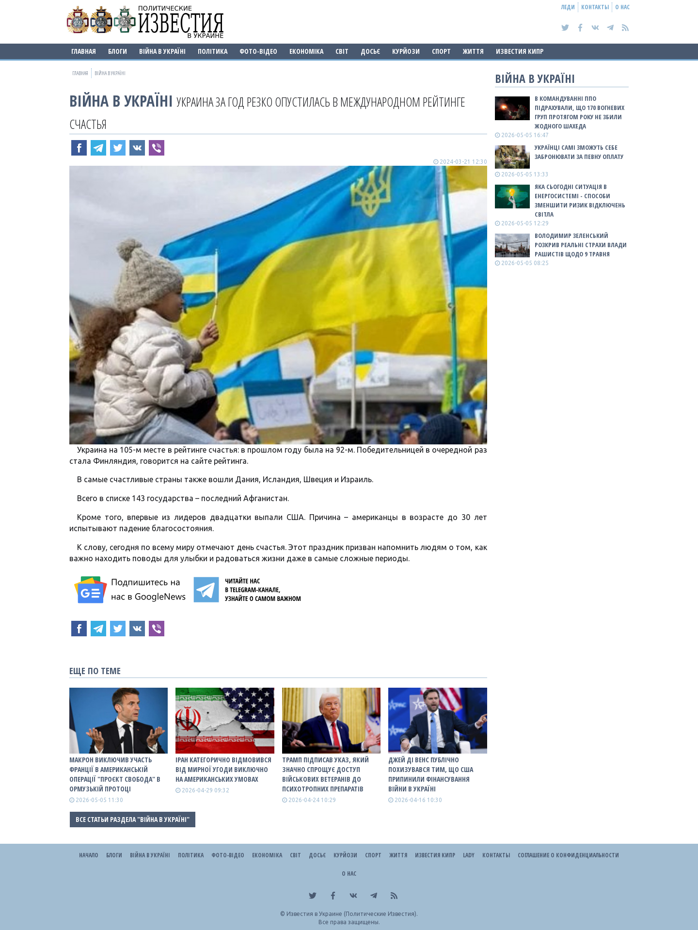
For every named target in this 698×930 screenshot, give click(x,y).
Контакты (595, 7)
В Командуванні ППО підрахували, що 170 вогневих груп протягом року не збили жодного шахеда (579, 112)
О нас (622, 7)
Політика (212, 51)
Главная (83, 51)
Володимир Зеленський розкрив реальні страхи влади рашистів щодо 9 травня (581, 244)
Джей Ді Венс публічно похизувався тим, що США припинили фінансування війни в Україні (430, 774)
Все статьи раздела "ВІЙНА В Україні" (133, 819)
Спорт (441, 51)
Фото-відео (258, 51)
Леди (568, 7)
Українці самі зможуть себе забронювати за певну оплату (579, 152)
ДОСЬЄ (370, 51)
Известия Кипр (519, 51)
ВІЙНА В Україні (162, 51)
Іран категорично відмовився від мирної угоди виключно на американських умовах (223, 769)
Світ (342, 51)
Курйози (406, 51)
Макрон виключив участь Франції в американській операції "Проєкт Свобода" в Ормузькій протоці (114, 774)
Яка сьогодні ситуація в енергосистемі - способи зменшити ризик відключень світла (580, 200)
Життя (473, 51)
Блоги (117, 51)
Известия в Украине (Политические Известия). (352, 914)
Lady (469, 855)
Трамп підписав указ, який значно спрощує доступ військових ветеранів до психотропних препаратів (325, 774)
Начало (88, 855)
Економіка (306, 51)
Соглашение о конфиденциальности (568, 855)
